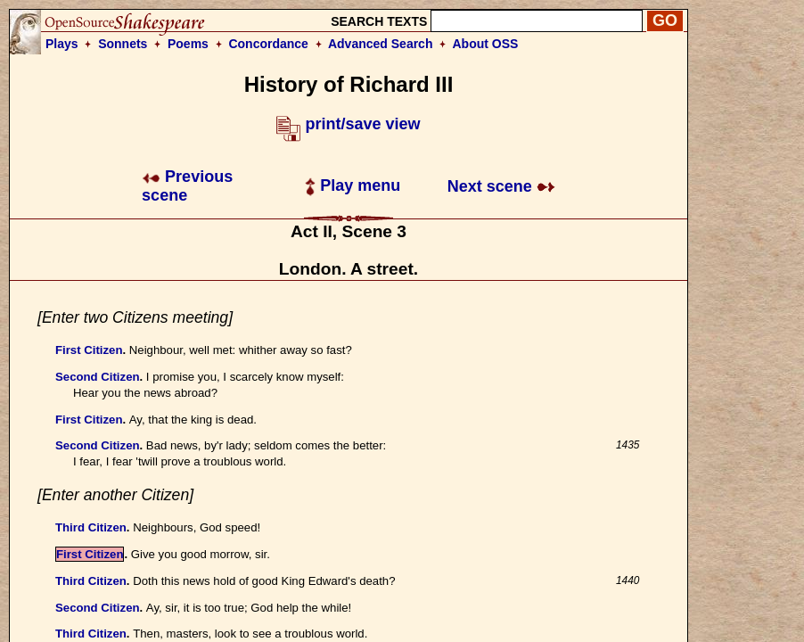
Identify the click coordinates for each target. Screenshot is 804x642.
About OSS (486, 44)
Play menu (352, 185)
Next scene (501, 186)
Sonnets (122, 44)
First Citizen (88, 350)
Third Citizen (91, 527)
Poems (188, 44)
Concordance (268, 44)
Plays (61, 44)
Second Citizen (97, 376)
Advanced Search (380, 44)
